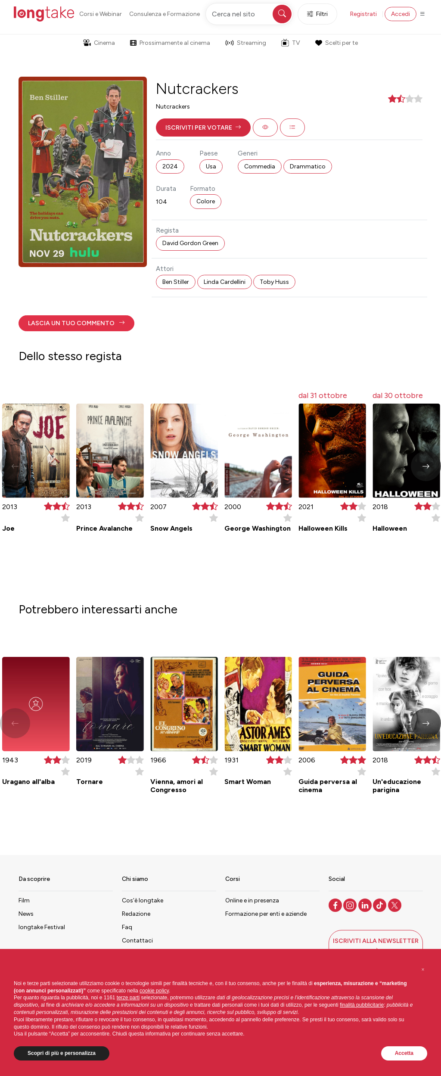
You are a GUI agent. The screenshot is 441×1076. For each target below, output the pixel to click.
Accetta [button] (404, 1053)
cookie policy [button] (154, 991)
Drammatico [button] (308, 166)
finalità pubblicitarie (362, 1005)
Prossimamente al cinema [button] (170, 43)
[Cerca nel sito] (249, 14)
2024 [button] (170, 166)
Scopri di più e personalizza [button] (62, 1053)
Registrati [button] (363, 14)
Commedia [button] (259, 166)
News (26, 913)
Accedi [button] (400, 14)
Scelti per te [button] (336, 43)
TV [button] (290, 43)
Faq (127, 927)
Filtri (317, 14)
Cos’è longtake (142, 900)
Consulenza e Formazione (164, 14)
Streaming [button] (245, 43)
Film (24, 900)
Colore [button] (205, 201)
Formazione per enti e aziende (266, 913)
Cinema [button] (99, 43)
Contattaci (137, 940)
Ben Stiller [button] (175, 282)
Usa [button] (211, 166)
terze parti (128, 998)
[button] (203, 127)
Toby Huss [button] (274, 282)
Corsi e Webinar (100, 14)
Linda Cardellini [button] (224, 282)
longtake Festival (42, 927)
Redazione (136, 913)
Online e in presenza (252, 900)
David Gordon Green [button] (190, 243)
